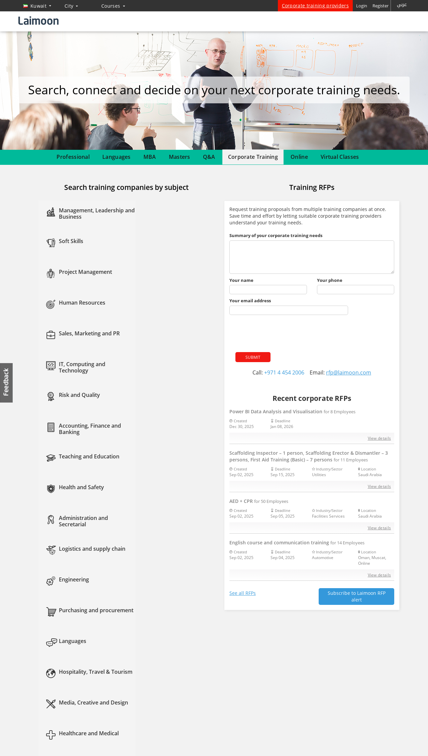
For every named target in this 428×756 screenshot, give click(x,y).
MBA (149, 156)
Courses (113, 6)
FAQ (27, 673)
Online (299, 156)
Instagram (240, 675)
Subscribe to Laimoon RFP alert (357, 596)
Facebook (199, 675)
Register (380, 6)
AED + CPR (258, 501)
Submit (252, 357)
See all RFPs (242, 593)
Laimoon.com (322, 743)
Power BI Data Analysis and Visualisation (292, 411)
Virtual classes (106, 706)
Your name (241, 280)
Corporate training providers (315, 5)
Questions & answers (113, 694)
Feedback (6, 383)
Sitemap (31, 683)
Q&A (209, 156)
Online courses (152, 651)
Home (29, 651)
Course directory (154, 694)
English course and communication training (296, 542)
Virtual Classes (340, 156)
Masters (179, 156)
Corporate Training (253, 156)
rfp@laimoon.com (348, 372)
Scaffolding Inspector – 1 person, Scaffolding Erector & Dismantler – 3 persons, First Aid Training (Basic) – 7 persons (308, 456)
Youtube (254, 675)
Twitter (213, 675)
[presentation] (280, 331)
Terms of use (396, 743)
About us (32, 662)
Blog (27, 706)
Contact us (34, 694)
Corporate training (110, 673)
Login (361, 6)
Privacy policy (360, 743)
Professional (73, 156)
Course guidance (108, 683)
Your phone (329, 280)
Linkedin (226, 675)
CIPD (142, 673)
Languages (116, 156)
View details (379, 438)
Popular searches (154, 683)
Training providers (53, 731)
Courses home (106, 651)
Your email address (250, 301)
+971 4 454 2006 (284, 372)
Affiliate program (154, 706)
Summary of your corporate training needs (275, 235)
